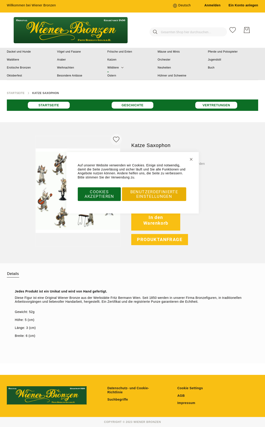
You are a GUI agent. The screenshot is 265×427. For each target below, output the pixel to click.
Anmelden (212, 5)
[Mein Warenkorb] (246, 30)
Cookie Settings (190, 388)
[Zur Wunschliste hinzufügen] (116, 139)
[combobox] (180, 30)
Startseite (16, 93)
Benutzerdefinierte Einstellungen (154, 194)
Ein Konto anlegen (243, 5)
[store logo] (71, 30)
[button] (182, 5)
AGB (181, 395)
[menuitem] (19, 52)
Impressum (186, 403)
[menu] (132, 64)
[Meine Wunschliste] (232, 30)
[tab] (13, 273)
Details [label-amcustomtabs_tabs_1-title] (13, 274)
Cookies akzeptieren (99, 194)
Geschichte (132, 105)
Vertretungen (216, 105)
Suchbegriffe (117, 399)
